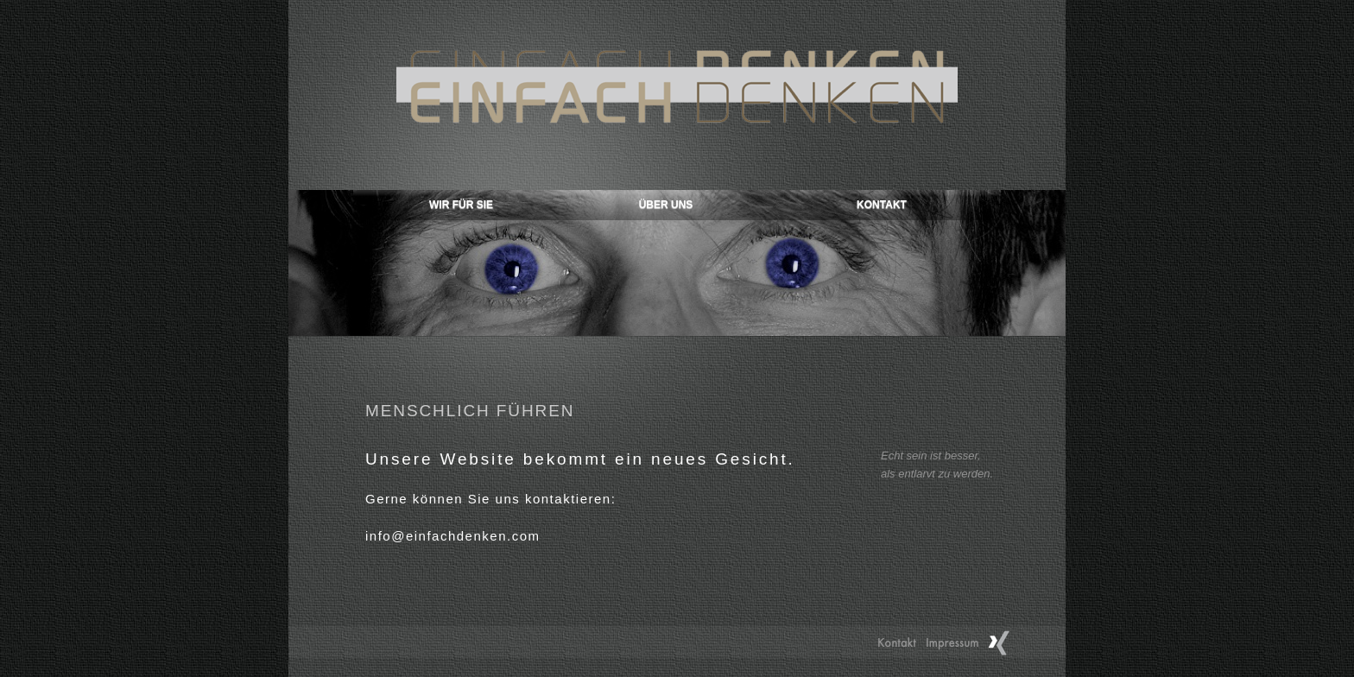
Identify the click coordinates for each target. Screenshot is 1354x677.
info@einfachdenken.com (453, 535)
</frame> (677, 263)
